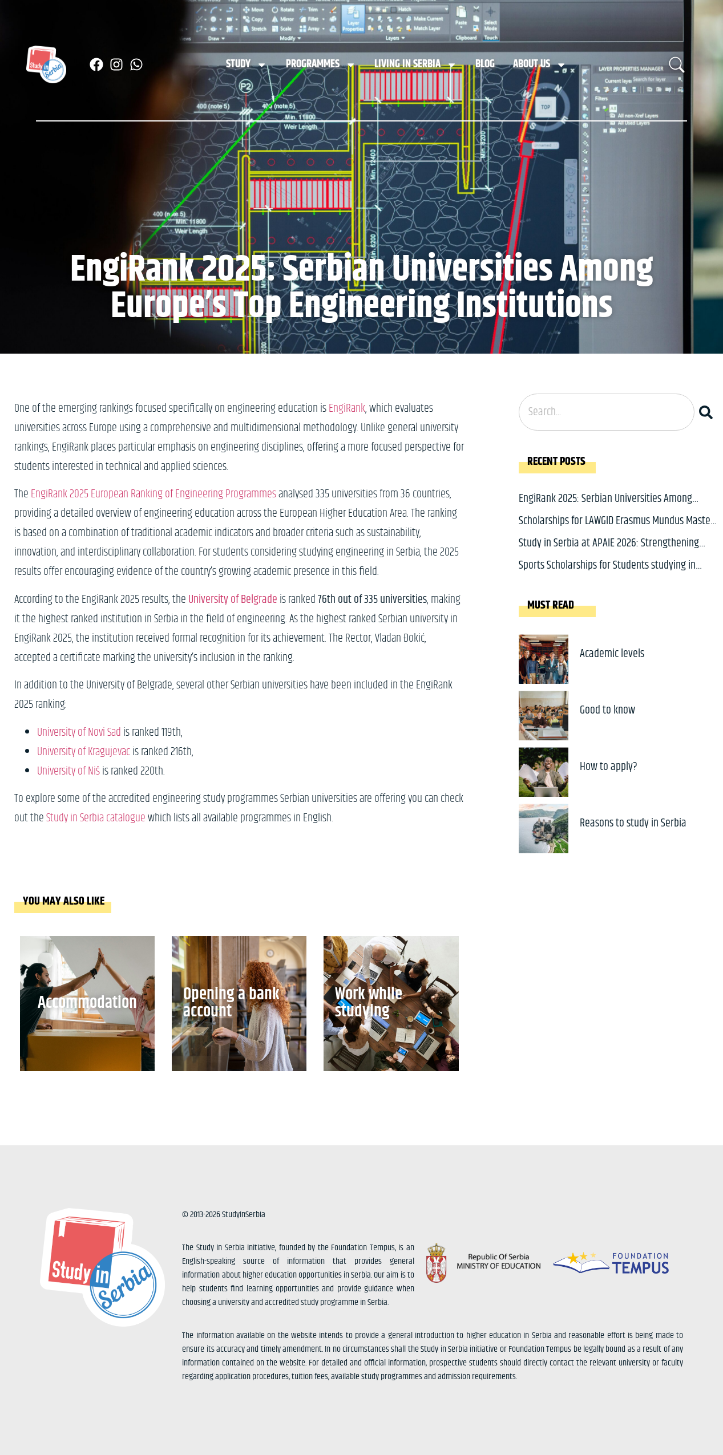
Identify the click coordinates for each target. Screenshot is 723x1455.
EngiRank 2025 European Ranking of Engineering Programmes (153, 494)
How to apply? (608, 767)
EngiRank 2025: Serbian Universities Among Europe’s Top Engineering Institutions (605, 507)
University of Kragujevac (83, 752)
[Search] (708, 412)
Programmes (321, 65)
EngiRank (347, 409)
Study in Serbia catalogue (96, 818)
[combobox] (606, 412)
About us (540, 65)
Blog (485, 64)
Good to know (607, 710)
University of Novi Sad (80, 732)
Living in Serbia (415, 65)
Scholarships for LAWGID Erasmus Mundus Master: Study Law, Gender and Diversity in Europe (617, 529)
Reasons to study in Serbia (633, 823)
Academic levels (612, 654)
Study (246, 65)
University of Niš (69, 771)
